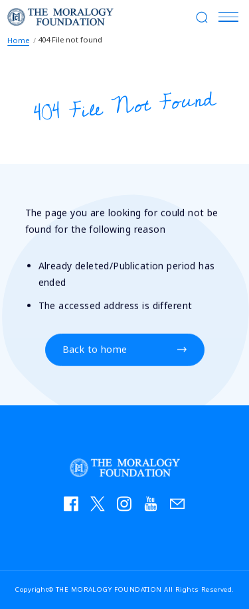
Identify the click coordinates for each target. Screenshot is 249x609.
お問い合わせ (181, 506)
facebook (75, 506)
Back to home (94, 350)
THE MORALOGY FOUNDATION (60, 16)
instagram (128, 506)
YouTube (154, 506)
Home (18, 40)
